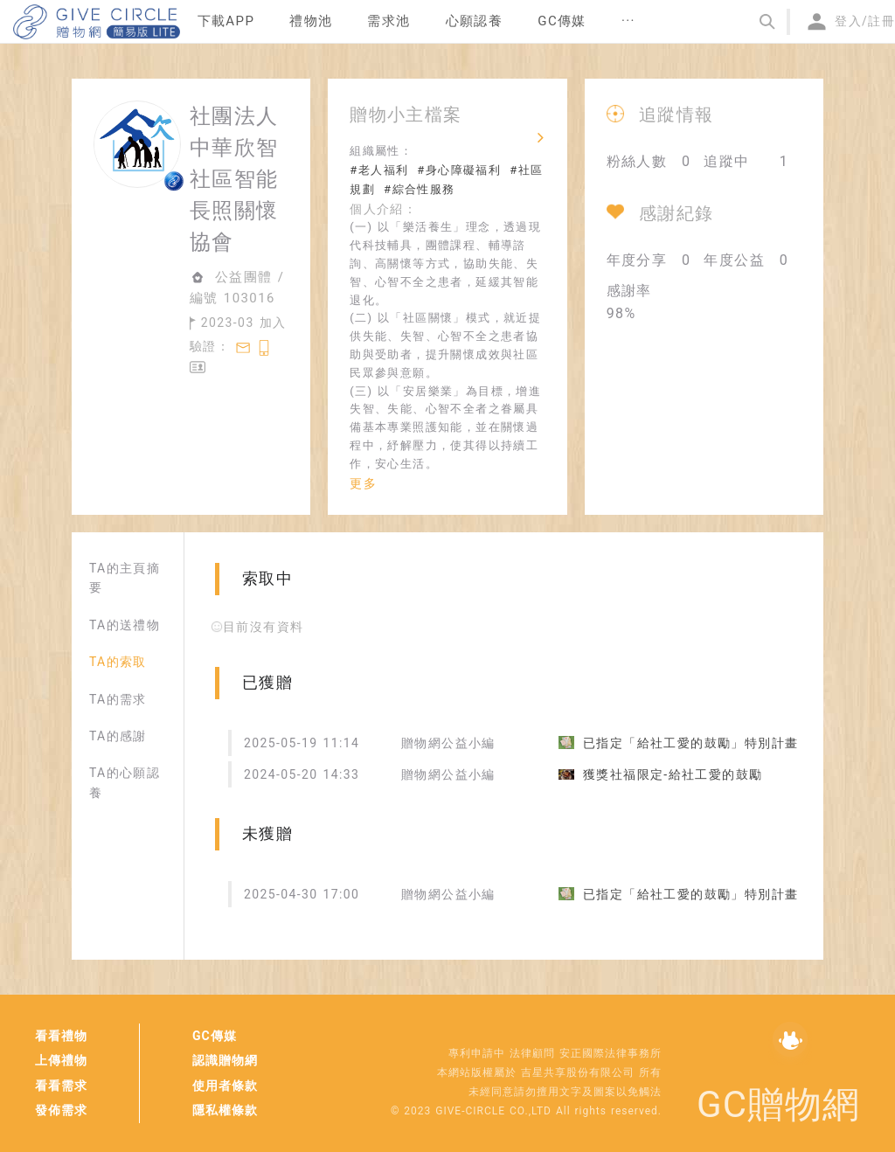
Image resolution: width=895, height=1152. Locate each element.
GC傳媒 (214, 1036)
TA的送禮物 (124, 625)
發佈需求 (61, 1110)
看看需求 (61, 1086)
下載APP (226, 21)
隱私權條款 (225, 1110)
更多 (363, 483)
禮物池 (310, 21)
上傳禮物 (61, 1060)
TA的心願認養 (124, 782)
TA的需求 (118, 699)
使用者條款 (225, 1086)
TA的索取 (118, 662)
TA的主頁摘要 (124, 577)
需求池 (388, 21)
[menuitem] (226, 22)
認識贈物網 (225, 1060)
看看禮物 (61, 1036)
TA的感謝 (118, 736)
